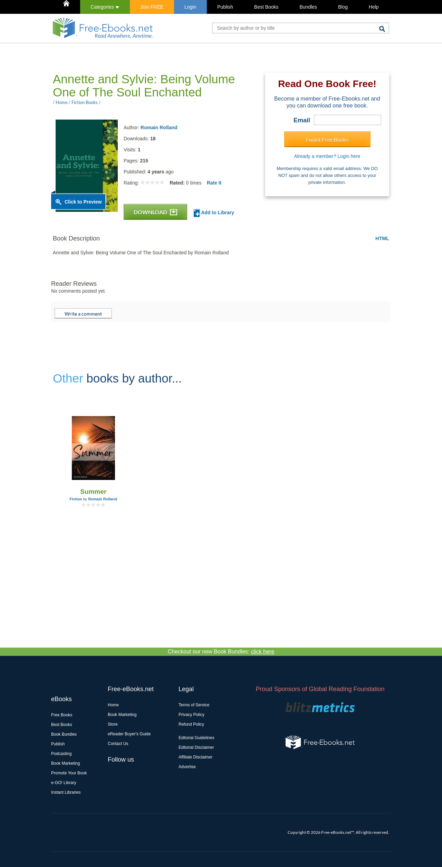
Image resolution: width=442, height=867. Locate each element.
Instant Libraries (65, 792)
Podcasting (61, 753)
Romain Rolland (159, 127)
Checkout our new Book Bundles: (221, 651)
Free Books (61, 715)
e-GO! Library (63, 782)
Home (113, 705)
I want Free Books (327, 139)
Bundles (308, 7)
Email (302, 120)
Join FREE (151, 7)
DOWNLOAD (155, 212)
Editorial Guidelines (196, 737)
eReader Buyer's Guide (129, 734)
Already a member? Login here (327, 156)
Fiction (76, 499)
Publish (225, 7)
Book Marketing (65, 763)
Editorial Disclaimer (196, 747)
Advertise (187, 766)
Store (113, 724)
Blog (343, 7)
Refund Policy (191, 724)
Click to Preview (83, 202)
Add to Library (214, 213)
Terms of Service (194, 705)
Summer (93, 491)
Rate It (214, 183)
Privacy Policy (191, 714)
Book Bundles (64, 734)
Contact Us (118, 743)
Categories (104, 7)
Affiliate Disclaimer (195, 757)
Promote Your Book (69, 773)
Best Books (266, 7)
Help (374, 7)
